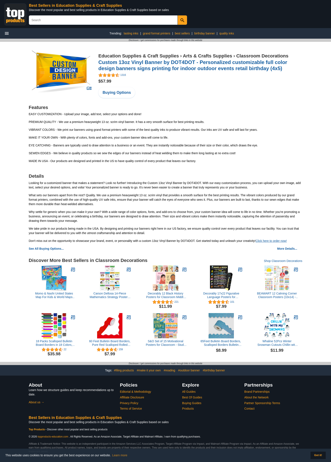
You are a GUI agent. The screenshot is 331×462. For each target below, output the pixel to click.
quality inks (226, 33)
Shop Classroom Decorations (283, 261)
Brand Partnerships (257, 391)
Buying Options (117, 92)
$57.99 (104, 81)
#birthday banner (214, 370)
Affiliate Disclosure (132, 397)
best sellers (182, 33)
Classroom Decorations (262, 56)
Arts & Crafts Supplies (207, 56)
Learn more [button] (120, 455)
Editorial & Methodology (135, 391)
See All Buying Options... (46, 248)
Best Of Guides (192, 397)
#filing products (124, 370)
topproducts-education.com (53, 436)
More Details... (287, 248)
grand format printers (156, 33)
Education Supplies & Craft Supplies (138, 56)
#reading (169, 370)
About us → (36, 402)
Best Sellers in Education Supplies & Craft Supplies (75, 5)
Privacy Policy (129, 403)
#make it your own (149, 370)
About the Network (256, 397)
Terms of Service (131, 408)
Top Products (37, 429)
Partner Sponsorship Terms (262, 403)
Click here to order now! (271, 241)
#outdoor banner (189, 370)
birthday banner (204, 33)
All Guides (189, 391)
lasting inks (131, 33)
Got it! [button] (318, 455)
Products (188, 408)
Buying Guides (191, 403)
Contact (249, 408)
